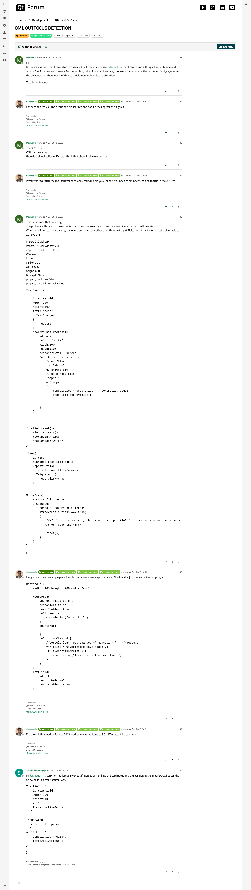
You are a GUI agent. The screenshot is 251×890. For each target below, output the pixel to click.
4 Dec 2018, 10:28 (138, 572)
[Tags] (4, 18)
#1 (181, 57)
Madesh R (31, 57)
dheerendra (32, 101)
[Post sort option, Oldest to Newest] (29, 46)
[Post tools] (179, 91)
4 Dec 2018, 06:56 (138, 175)
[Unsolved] (4, 60)
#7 (181, 729)
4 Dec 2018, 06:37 (54, 57)
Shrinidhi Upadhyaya (36, 770)
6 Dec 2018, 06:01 (138, 729)
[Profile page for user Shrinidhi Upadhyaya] (19, 773)
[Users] (4, 32)
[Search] (4, 46)
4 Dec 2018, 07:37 (54, 216)
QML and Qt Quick (41, 35)
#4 (181, 175)
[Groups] (4, 39)
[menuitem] (246, 4)
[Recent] (4, 11)
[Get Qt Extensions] (4, 53)
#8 (181, 770)
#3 (181, 142)
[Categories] (4, 4)
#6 (181, 572)
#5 (181, 216)
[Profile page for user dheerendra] (19, 104)
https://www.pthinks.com (37, 125)
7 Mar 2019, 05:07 (65, 770)
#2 (181, 101)
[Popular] (4, 25)
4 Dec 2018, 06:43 (138, 101)
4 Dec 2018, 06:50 (54, 142)
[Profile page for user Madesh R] (19, 60)
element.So (115, 67)
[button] (4, 886)
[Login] (246, 4)
